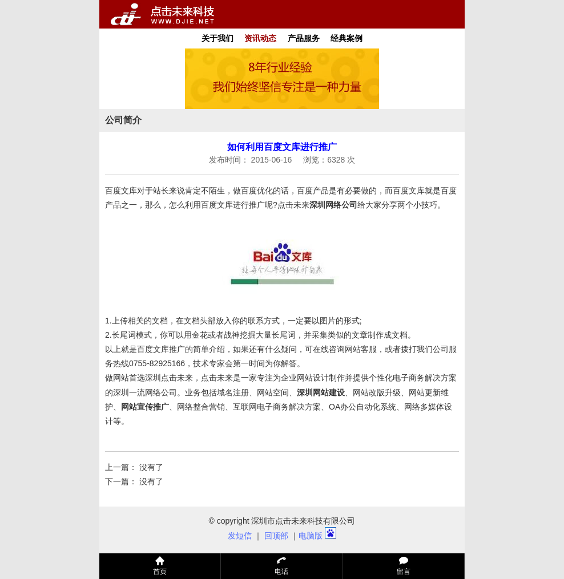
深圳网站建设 (321, 392)
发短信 (240, 535)
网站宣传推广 (145, 406)
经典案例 (346, 38)
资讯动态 (260, 38)
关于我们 (217, 38)
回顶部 (276, 535)
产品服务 (304, 38)
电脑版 (311, 535)
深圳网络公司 (333, 204)
